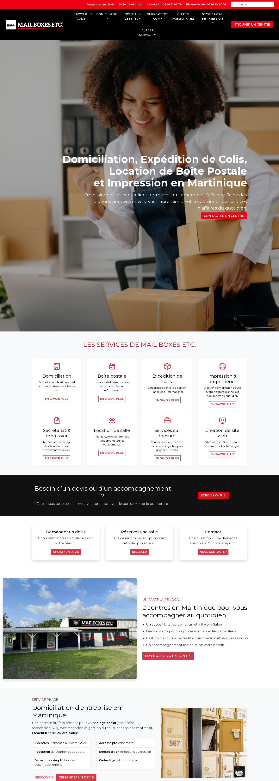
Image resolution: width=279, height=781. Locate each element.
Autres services (146, 33)
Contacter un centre (224, 216)
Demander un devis (100, 4)
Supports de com (157, 16)
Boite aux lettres (132, 16)
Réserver (139, 552)
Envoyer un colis (82, 16)
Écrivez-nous (213, 495)
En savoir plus (56, 398)
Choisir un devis (66, 552)
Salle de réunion (130, 4)
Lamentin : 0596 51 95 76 (164, 4)
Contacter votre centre (168, 656)
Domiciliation (108, 14)
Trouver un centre (252, 24)
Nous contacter (213, 552)
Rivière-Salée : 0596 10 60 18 (206, 4)
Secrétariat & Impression (212, 16)
